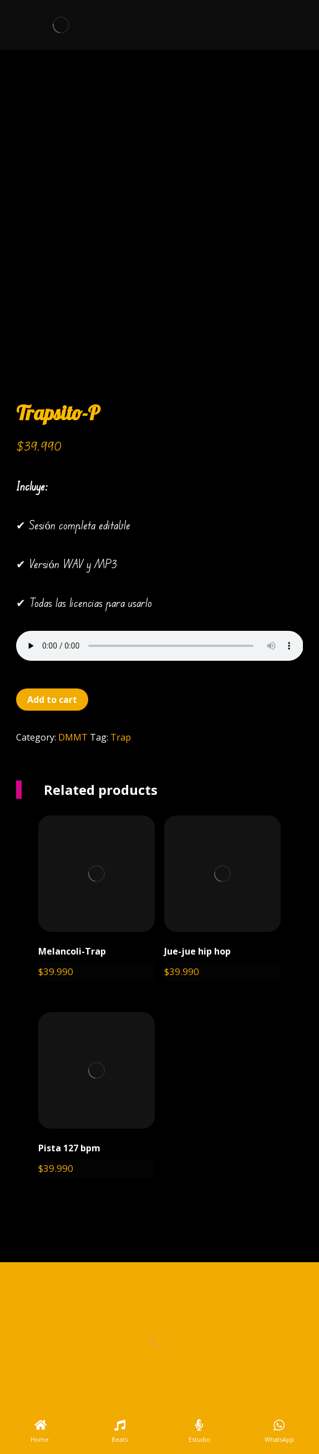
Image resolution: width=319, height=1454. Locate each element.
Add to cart (52, 699)
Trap (120, 737)
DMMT (73, 737)
